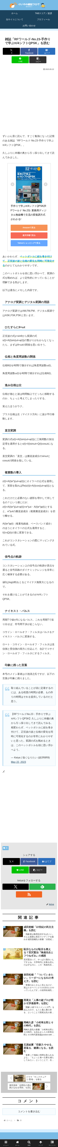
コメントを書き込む (29, 1111)
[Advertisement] (29, 102)
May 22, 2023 (18, 762)
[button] (37, 59)
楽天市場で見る (29, 235)
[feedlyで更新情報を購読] (42, 887)
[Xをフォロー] (15, 887)
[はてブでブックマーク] (46, 51)
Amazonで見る (29, 228)
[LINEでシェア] (20, 59)
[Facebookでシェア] (29, 51)
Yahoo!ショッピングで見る (28, 243)
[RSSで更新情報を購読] (29, 894)
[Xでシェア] (11, 51)
